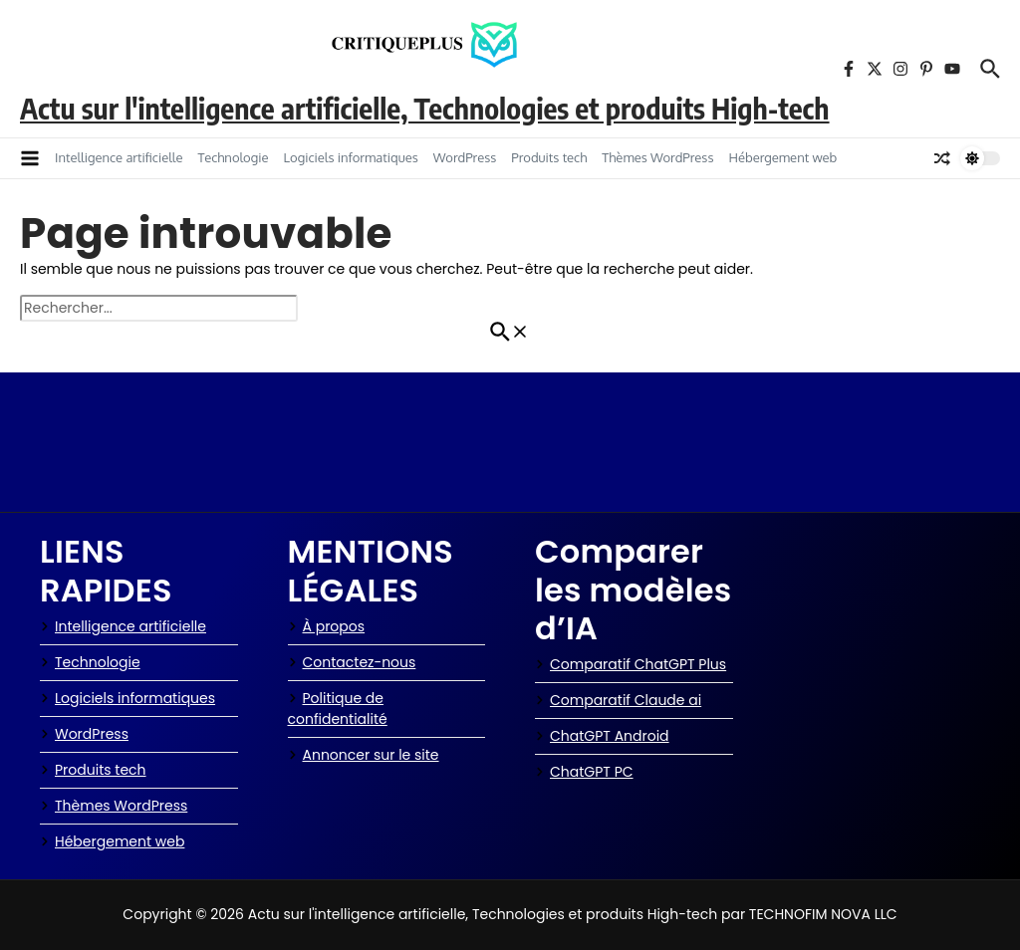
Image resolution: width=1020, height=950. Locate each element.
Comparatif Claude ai (618, 700)
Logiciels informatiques (351, 157)
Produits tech (549, 157)
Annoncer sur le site (363, 755)
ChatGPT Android (602, 736)
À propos (327, 626)
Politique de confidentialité (337, 708)
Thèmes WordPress (657, 157)
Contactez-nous (352, 662)
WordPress (465, 157)
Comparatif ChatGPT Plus (630, 664)
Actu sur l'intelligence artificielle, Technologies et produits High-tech (425, 107)
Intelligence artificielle (118, 157)
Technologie (232, 157)
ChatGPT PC (584, 772)
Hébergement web (782, 157)
